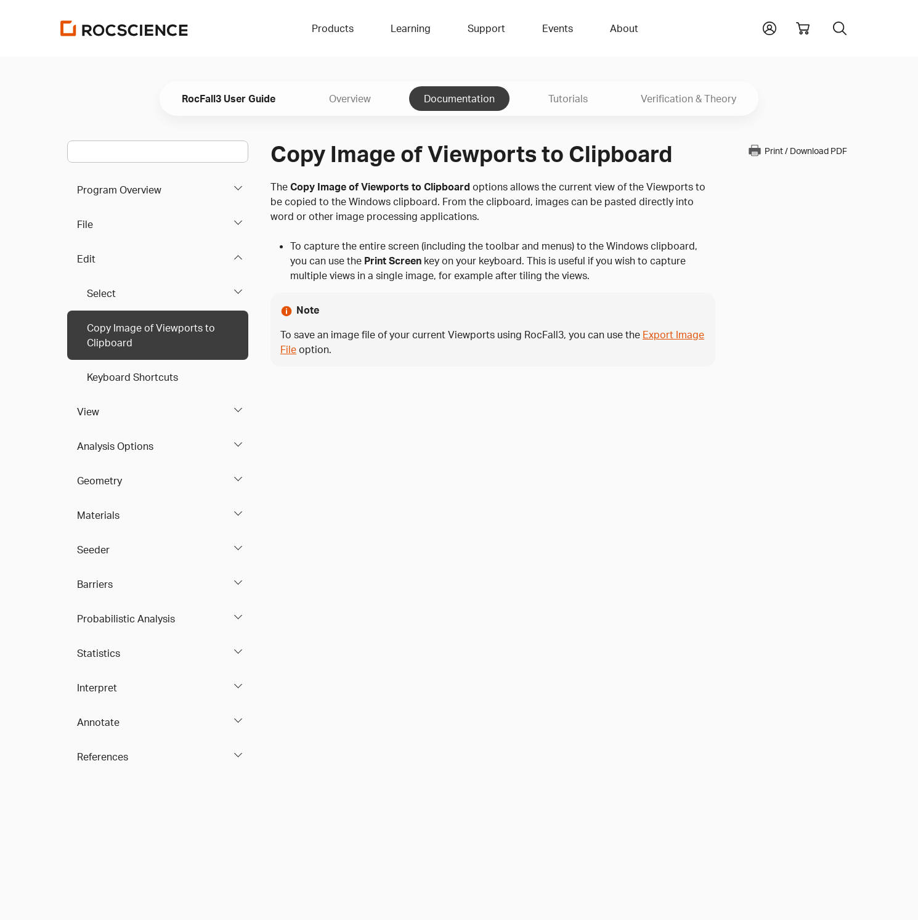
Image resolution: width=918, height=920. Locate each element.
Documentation (459, 98)
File (85, 224)
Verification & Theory (688, 98)
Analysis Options (115, 446)
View (88, 411)
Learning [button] (411, 28)
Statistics (98, 653)
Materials (98, 515)
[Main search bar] (157, 151)
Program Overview (119, 190)
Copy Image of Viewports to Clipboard (151, 335)
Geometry (99, 480)
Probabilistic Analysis (126, 619)
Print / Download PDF (797, 150)
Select (101, 293)
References (102, 757)
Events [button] (557, 28)
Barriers (95, 584)
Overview (350, 98)
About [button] (624, 28)
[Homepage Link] (124, 28)
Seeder (93, 549)
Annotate (98, 722)
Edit (86, 259)
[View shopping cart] (802, 28)
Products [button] (333, 28)
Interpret (97, 688)
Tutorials (568, 98)
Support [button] (486, 28)
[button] (769, 27)
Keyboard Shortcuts (132, 377)
